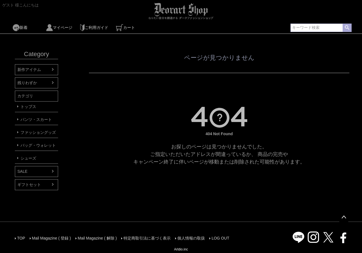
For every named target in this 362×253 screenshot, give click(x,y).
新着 (20, 27)
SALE (22, 171)
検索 (347, 28)
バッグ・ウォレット (38, 145)
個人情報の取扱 (191, 238)
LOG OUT (220, 238)
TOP (21, 238)
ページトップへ (343, 217)
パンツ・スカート (36, 119)
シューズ (28, 158)
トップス (28, 106)
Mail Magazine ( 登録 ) (51, 238)
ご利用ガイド (94, 27)
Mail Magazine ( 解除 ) (97, 238)
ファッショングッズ (38, 132)
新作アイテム (29, 69)
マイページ (59, 27)
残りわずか (27, 83)
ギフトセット (29, 184)
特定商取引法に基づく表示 (147, 238)
